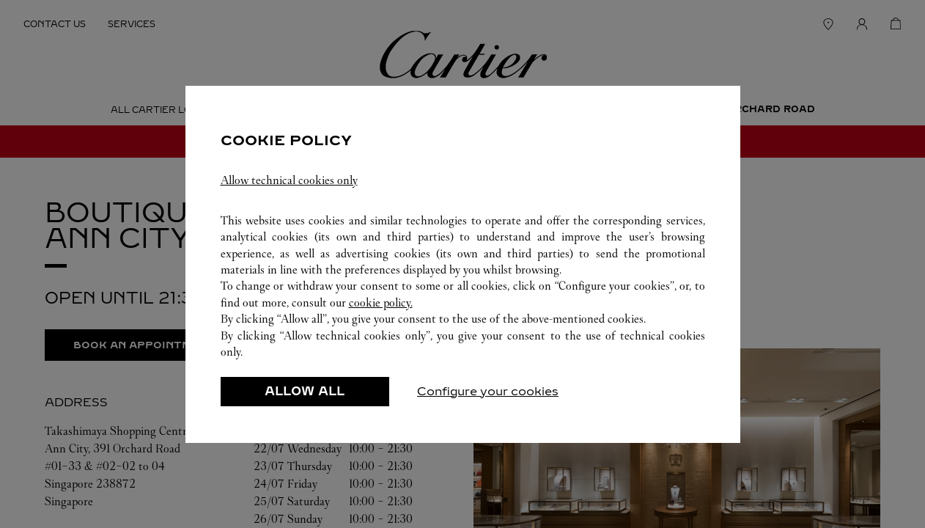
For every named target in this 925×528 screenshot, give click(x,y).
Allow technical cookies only (289, 180)
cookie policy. (381, 302)
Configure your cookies (488, 391)
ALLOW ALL (304, 391)
